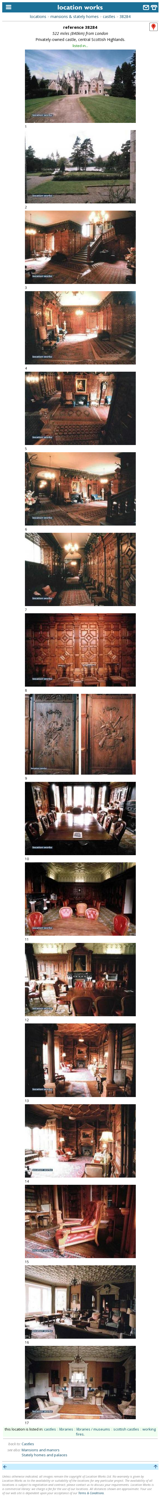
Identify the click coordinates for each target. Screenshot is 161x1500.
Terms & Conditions (91, 1493)
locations (38, 16)
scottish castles (126, 1429)
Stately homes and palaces (44, 1454)
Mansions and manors (41, 1449)
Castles (28, 1443)
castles (109, 16)
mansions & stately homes (74, 16)
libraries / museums (93, 1429)
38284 (125, 16)
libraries (66, 1429)
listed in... (80, 45)
